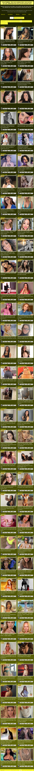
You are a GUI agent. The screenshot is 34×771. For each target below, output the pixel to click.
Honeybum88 (3, 642)
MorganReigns (20, 642)
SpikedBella (19, 211)
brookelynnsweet (4, 66)
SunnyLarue (20, 601)
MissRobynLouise (21, 87)
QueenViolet (3, 190)
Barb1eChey (3, 478)
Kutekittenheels (20, 724)
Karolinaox (19, 66)
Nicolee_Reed (20, 519)
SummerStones (3, 663)
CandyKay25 (20, 457)
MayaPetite (19, 498)
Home (12, 17)
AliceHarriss (20, 26)
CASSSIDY (2, 313)
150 (4, 23)
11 (25, 21)
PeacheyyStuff (3, 396)
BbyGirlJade (20, 478)
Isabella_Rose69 (3, 251)
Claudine (19, 108)
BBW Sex (17, 14)
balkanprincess (20, 46)
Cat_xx (1, 621)
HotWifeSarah (3, 581)
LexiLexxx (2, 436)
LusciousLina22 (3, 128)
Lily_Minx (2, 334)
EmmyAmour (20, 560)
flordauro (19, 683)
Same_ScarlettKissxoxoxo (22, 272)
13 (30, 21)
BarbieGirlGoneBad (4, 704)
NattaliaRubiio (3, 560)
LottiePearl (19, 416)
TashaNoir (19, 149)
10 (23, 21)
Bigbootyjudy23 (3, 46)
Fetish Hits (21, 770)
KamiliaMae (19, 375)
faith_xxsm (2, 683)
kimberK (2, 519)
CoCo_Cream (3, 231)
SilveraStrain (3, 149)
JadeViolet (2, 87)
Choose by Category (19, 17)
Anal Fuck (24, 14)
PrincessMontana (21, 436)
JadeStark (19, 128)
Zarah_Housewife (21, 539)
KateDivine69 (3, 601)
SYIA (1, 272)
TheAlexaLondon (21, 581)
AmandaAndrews (21, 231)
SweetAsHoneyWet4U (21, 354)
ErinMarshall (3, 416)
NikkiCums (2, 211)
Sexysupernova (20, 169)
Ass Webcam (10, 14)
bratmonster (20, 334)
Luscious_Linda (3, 169)
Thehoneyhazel (20, 396)
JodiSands (19, 190)
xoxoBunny (2, 293)
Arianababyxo (20, 251)
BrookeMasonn (3, 375)
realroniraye (2, 457)
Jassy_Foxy (19, 663)
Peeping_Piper (20, 704)
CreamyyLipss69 (3, 354)
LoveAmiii (2, 26)
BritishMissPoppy (21, 293)
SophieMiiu (2, 724)
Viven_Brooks (20, 313)
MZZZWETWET (3, 539)
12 (28, 21)
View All (3, 21)
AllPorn (29, 14)
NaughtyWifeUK (3, 108)
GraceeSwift (3, 498)
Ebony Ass (3, 14)
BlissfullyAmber (20, 621)
